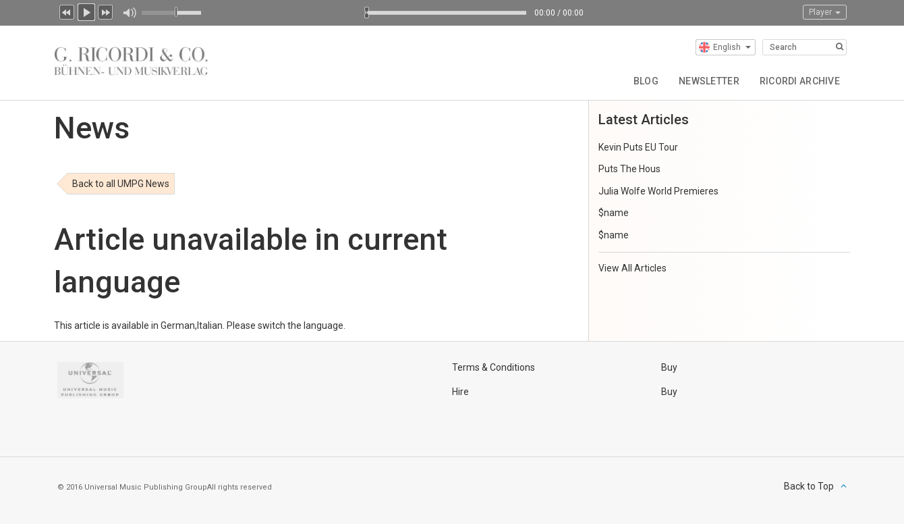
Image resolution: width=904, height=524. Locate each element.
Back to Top (809, 486)
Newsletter (709, 81)
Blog (645, 81)
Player (825, 12)
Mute (129, 13)
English (725, 47)
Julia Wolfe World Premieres (658, 191)
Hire (460, 391)
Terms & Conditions (493, 367)
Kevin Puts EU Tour (638, 147)
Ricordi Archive (800, 81)
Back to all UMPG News (120, 183)
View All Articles (632, 268)
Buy (669, 367)
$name (613, 212)
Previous (66, 11)
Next (105, 11)
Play (86, 11)
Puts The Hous (629, 168)
